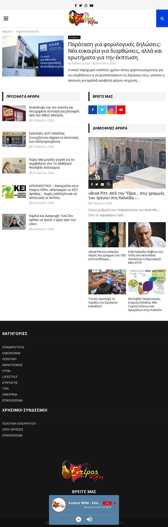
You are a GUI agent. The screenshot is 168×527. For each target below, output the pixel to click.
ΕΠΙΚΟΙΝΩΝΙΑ (12, 400)
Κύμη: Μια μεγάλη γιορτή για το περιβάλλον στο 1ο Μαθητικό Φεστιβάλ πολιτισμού (51, 163)
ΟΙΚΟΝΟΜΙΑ (11, 353)
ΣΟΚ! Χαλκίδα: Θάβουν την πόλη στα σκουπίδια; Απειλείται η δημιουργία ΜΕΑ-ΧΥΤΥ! (145, 257)
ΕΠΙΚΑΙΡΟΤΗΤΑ (13, 347)
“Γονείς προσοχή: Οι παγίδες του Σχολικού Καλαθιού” (102, 302)
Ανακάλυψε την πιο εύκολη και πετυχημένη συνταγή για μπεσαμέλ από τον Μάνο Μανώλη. (54, 111)
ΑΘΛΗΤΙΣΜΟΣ (12, 365)
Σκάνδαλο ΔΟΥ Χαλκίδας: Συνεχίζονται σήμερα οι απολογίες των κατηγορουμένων (54, 137)
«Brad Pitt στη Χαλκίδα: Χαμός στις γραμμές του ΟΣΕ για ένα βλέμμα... (107, 255)
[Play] (78, 519)
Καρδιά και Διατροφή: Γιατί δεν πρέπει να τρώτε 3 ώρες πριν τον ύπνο (52, 220)
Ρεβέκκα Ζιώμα (81, 63)
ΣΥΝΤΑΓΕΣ (10, 382)
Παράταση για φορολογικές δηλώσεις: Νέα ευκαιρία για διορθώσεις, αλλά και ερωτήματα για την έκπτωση (115, 50)
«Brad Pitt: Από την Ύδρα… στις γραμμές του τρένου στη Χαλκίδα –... (126, 195)
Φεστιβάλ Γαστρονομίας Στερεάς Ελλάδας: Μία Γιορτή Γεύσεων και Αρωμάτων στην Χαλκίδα (144, 304)
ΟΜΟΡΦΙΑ (9, 394)
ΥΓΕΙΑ (6, 371)
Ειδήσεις (74, 37)
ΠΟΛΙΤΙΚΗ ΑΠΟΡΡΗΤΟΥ (19, 423)
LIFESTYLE (9, 377)
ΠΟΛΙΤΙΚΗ (9, 359)
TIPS (5, 388)
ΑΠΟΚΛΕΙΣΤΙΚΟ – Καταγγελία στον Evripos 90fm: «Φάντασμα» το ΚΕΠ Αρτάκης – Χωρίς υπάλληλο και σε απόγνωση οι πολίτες (54, 192)
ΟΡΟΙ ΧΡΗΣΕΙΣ (12, 429)
